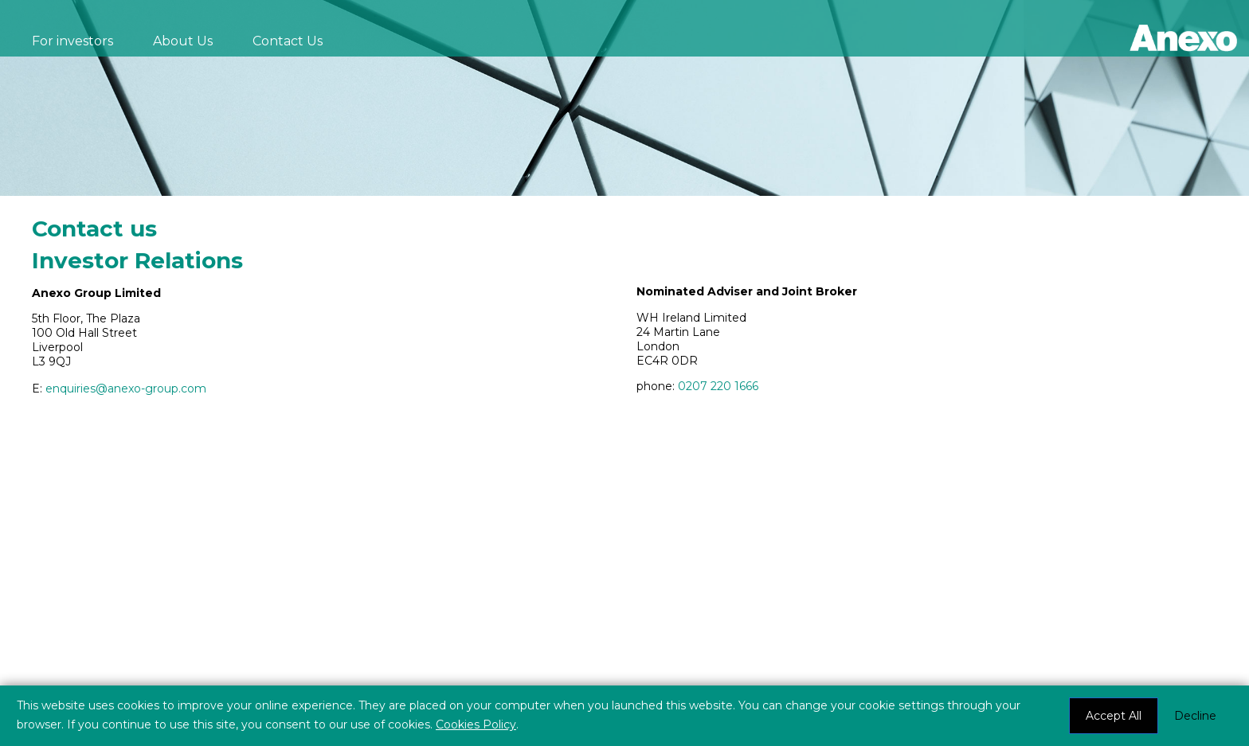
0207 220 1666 (718, 386)
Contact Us (288, 41)
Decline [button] (1195, 716)
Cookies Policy (476, 724)
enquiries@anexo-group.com (125, 388)
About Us (183, 41)
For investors (72, 41)
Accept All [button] (1113, 716)
